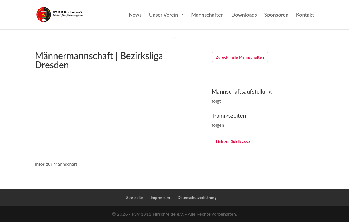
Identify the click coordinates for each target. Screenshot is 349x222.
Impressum (160, 197)
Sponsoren (276, 15)
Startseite (134, 197)
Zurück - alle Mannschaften (240, 56)
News (135, 15)
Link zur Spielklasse (233, 141)
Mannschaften (207, 15)
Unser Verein (163, 15)
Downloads (244, 15)
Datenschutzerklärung (196, 197)
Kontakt (305, 15)
